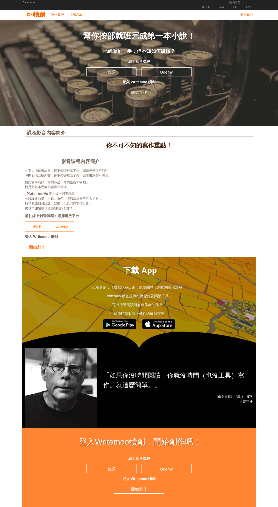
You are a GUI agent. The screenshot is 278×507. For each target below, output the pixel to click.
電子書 (205, 2)
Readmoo (29, 2)
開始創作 (246, 9)
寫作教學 (57, 9)
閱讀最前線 (234, 2)
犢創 (249, 2)
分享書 (219, 2)
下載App (75, 9)
